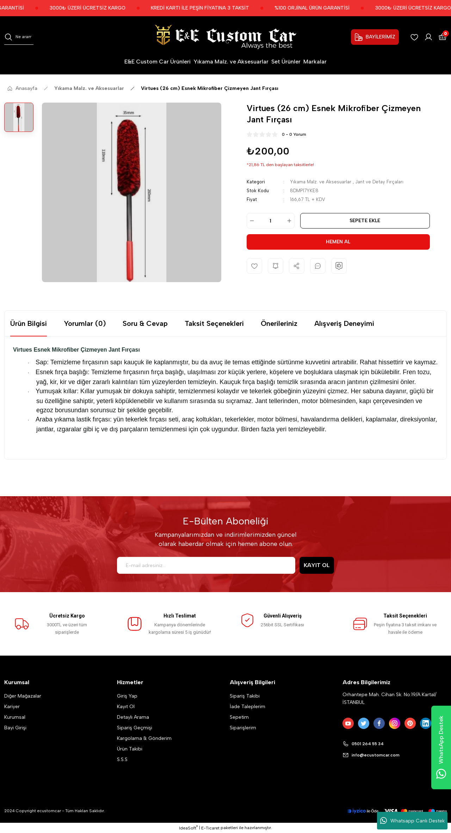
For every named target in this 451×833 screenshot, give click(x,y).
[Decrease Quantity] (251, 221)
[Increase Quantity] (290, 221)
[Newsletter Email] (206, 565)
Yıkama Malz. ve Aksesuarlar (320, 181)
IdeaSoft (188, 828)
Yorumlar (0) (85, 323)
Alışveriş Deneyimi (344, 323)
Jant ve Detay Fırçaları (379, 181)
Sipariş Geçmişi (134, 728)
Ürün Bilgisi (28, 323)
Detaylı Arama (133, 717)
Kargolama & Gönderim (144, 738)
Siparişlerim (243, 728)
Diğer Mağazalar (22, 696)
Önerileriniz (279, 323)
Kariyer (12, 707)
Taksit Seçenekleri (214, 323)
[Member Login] (428, 37)
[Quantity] (271, 221)
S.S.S (122, 759)
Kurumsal (14, 717)
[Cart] (442, 37)
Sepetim (239, 717)
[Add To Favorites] (254, 266)
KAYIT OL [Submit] (317, 565)
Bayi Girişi (15, 728)
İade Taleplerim (247, 707)
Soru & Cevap (145, 323)
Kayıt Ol (126, 707)
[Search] (18, 37)
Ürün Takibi (129, 749)
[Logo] (225, 37)
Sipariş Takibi (245, 696)
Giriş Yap (127, 696)
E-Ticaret (210, 828)
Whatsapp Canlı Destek (412, 821)
